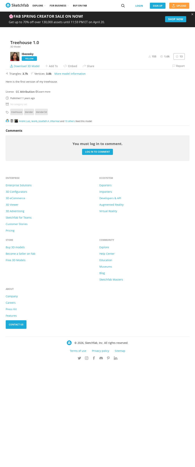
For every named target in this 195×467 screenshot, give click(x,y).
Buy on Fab (80, 5)
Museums (105, 369)
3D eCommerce (15, 301)
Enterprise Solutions (19, 288)
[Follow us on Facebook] (94, 461)
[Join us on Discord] (101, 461)
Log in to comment (97, 254)
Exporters (105, 288)
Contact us (16, 427)
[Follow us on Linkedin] (115, 461)
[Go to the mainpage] (17, 6)
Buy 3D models (15, 350)
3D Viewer (12, 307)
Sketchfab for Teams (19, 320)
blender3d (41, 214)
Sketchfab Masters (111, 382)
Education (105, 363)
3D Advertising (15, 314)
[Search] (123, 6)
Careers (11, 405)
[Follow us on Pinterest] (108, 461)
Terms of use (78, 453)
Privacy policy (100, 453)
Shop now (175, 19)
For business (58, 5)
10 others (70, 223)
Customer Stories (17, 326)
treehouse (16, 214)
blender (29, 214)
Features (11, 418)
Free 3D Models (16, 363)
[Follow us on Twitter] (79, 461)
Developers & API (110, 301)
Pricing (10, 333)
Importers (105, 294)
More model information (70, 176)
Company (12, 399)
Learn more (42, 194)
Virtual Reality (108, 314)
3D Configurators (16, 294)
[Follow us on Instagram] (86, 461)
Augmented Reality (111, 307)
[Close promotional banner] (192, 14)
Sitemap (120, 453)
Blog (102, 375)
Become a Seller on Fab (20, 356)
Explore (38, 5)
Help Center (107, 356)
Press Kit (11, 412)
